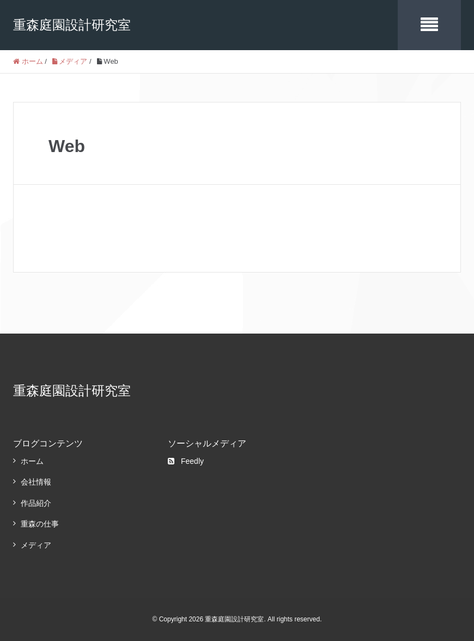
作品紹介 (36, 503)
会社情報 (36, 481)
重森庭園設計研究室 (72, 24)
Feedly (186, 461)
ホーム (32, 461)
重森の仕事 (40, 523)
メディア (36, 545)
